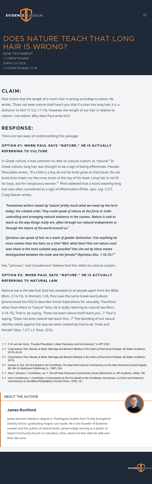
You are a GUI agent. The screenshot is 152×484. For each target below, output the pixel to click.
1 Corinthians (16, 58)
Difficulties (14, 63)
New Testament (18, 53)
